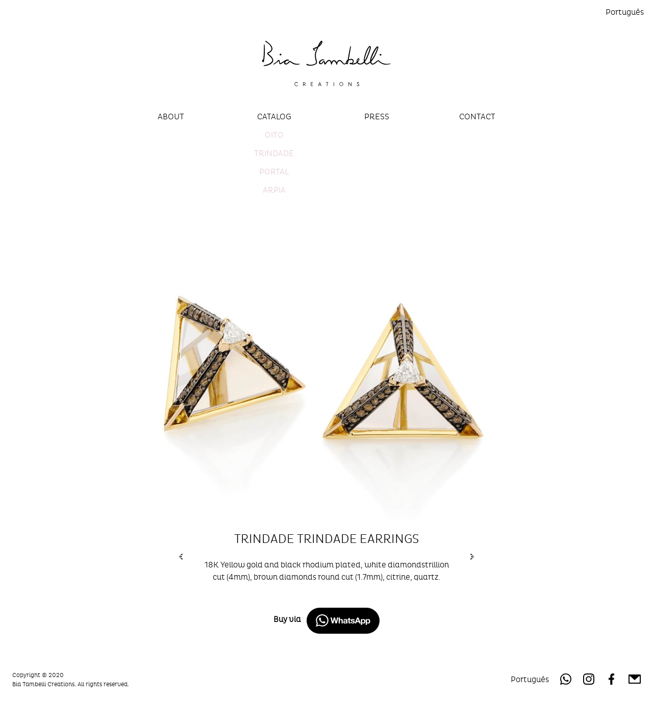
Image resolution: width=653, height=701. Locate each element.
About (171, 116)
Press (376, 116)
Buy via (326, 621)
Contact (477, 116)
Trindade (274, 153)
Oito (274, 135)
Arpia (274, 190)
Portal (274, 171)
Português (625, 12)
